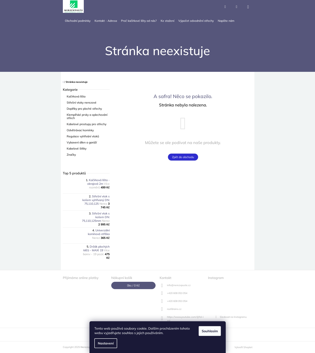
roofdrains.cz (174, 308)
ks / (133, 285)
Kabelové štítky (77, 148)
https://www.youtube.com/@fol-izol (185, 318)
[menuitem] (78, 21)
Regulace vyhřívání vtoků (83, 136)
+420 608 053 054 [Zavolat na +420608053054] (177, 293)
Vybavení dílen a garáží (82, 142)
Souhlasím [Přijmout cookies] (210, 331)
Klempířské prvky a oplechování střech (87, 116)
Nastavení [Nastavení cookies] (106, 343)
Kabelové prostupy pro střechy (87, 124)
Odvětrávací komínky (81, 130)
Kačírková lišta (76, 96)
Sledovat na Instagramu (233, 316)
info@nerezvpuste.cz (179, 285)
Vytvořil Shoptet (243, 347)
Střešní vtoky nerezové (82, 102)
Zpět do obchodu (183, 157)
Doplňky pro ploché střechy (85, 108)
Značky (71, 154)
